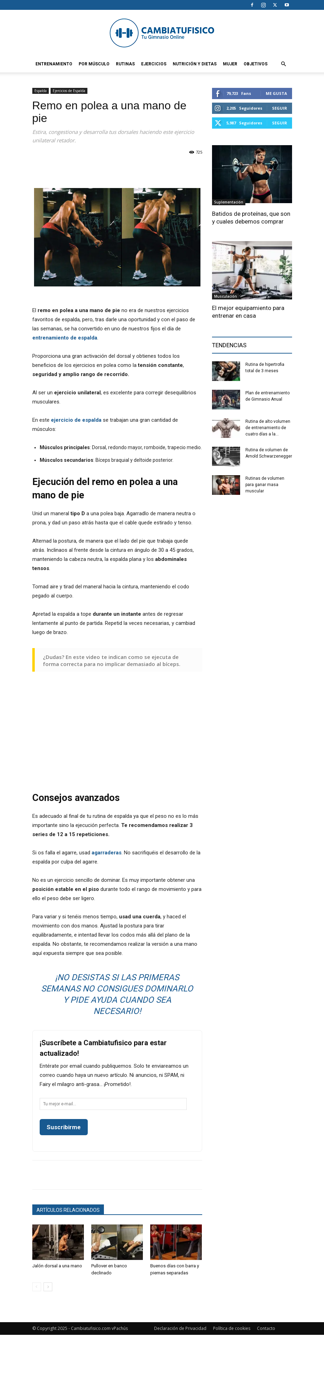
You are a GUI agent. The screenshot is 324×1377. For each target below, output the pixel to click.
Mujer (230, 64)
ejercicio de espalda (76, 420)
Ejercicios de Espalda (69, 90)
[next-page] (48, 1286)
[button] (283, 64)
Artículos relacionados (68, 1210)
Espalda (40, 90)
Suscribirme (64, 1127)
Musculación (225, 296)
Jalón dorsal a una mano (57, 1265)
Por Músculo (94, 64)
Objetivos (255, 64)
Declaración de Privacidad (180, 1328)
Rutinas (125, 64)
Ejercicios (153, 64)
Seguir (279, 108)
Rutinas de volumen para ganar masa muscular (264, 484)
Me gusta (276, 93)
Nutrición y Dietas (195, 64)
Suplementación (228, 202)
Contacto (266, 1328)
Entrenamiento (53, 64)
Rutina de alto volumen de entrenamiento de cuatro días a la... (267, 428)
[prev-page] (36, 1286)
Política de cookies (231, 1328)
